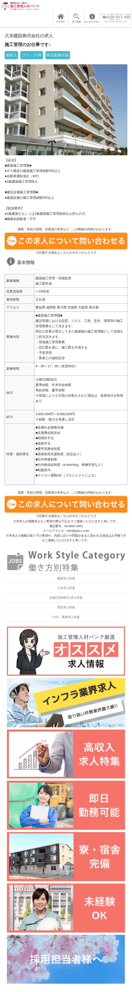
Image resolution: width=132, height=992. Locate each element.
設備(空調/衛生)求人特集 (65, 597)
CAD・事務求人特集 (66, 617)
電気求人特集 (66, 607)
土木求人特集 (66, 588)
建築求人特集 (66, 578)
